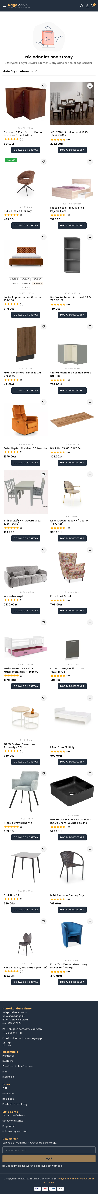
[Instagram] (9, 1044)
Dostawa (7, 1061)
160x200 (38, 283)
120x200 (14, 283)
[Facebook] (4, 1044)
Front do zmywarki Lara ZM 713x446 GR (67, 670)
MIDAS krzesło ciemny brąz (67, 895)
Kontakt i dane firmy (14, 1104)
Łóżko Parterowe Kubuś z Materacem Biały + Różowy (21, 670)
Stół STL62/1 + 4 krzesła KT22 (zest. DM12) (22, 522)
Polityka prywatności (14, 1131)
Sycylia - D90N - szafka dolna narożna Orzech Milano (23, 134)
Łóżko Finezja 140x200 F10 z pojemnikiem (67, 209)
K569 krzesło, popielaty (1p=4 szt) (25, 967)
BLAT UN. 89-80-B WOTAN (66, 448)
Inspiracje (8, 1077)
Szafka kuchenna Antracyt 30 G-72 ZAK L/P (71, 299)
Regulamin (8, 1126)
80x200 (14, 279)
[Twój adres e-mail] (49, 1149)
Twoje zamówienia (13, 1115)
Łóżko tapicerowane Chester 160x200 (22, 299)
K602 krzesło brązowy (18, 211)
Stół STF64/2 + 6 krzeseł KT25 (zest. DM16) (69, 134)
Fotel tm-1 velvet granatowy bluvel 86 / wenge (69, 966)
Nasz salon (8, 1093)
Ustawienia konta (12, 1120)
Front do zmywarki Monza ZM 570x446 (22, 374)
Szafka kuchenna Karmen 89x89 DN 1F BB (70, 374)
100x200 (37, 279)
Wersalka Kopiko (14, 596)
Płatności (8, 1055)
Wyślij (49, 1158)
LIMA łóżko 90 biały (62, 747)
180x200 (26, 287)
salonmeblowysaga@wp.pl (26, 1038)
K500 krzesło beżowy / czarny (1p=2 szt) (69, 522)
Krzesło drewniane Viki (18, 823)
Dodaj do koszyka (26, 149)
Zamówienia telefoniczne (18, 1066)
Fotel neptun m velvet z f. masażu (25, 448)
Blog (5, 1071)
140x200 (26, 283)
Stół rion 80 (11, 895)
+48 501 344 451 (12, 1032)
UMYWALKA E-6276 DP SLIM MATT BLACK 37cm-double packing (70, 821)
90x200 (25, 279)
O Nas (6, 1088)
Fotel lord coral (60, 596)
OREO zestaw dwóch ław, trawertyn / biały (20, 746)
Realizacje (8, 1099)
